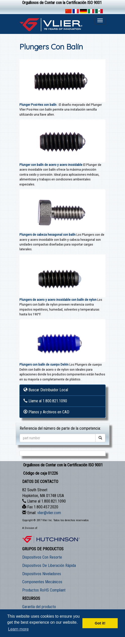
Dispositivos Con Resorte (42, 557)
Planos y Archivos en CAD (46, 412)
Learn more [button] (18, 629)
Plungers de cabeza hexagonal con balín (47, 234)
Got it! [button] (100, 623)
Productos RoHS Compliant (44, 590)
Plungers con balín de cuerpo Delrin (44, 364)
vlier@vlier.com (49, 512)
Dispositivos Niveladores (41, 573)
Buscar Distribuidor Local (45, 389)
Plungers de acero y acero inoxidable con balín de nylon (58, 300)
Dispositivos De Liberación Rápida (49, 565)
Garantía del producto (39, 606)
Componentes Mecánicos (42, 581)
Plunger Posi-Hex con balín (38, 105)
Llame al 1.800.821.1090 (45, 401)
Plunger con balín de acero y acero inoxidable (51, 165)
